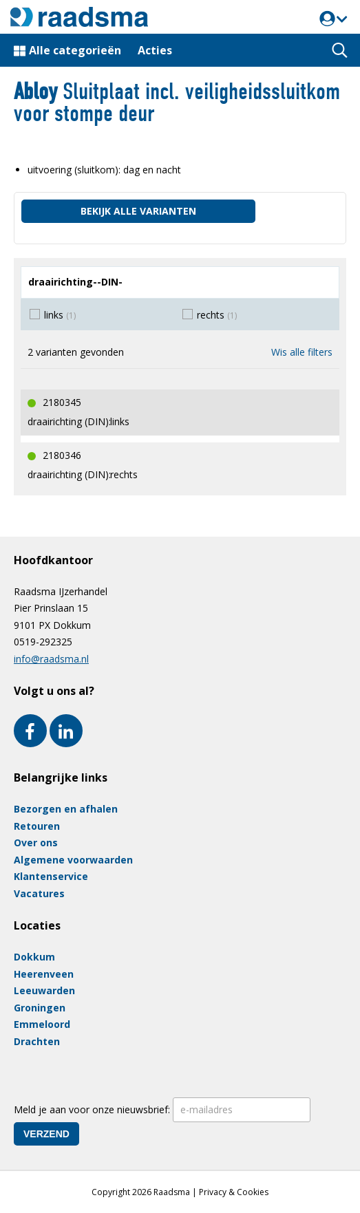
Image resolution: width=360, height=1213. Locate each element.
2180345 (62, 402)
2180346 (62, 455)
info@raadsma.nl (51, 658)
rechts (217, 314)
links (60, 314)
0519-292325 (43, 641)
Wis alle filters (301, 351)
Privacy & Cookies (233, 1192)
